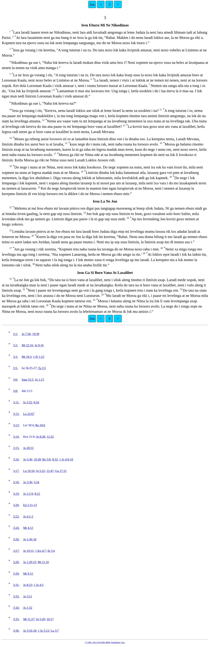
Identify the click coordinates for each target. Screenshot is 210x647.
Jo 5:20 (40, 619)
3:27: (16, 551)
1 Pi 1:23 (38, 357)
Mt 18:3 (27, 357)
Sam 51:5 (27, 379)
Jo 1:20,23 (29, 562)
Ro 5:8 (46, 459)
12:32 (50, 436)
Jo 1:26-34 (29, 539)
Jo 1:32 (27, 607)
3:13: (16, 425)
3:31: (16, 585)
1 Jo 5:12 (43, 630)
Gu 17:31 (61, 471)
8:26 (36, 402)
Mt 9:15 (28, 573)
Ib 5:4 (51, 551)
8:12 (37, 493)
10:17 (50, 619)
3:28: (16, 562)
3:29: (16, 573)
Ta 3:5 (42, 368)
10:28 (37, 459)
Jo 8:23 (27, 585)
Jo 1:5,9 (28, 493)
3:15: (16, 448)
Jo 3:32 (27, 402)
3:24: (16, 528)
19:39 (35, 334)
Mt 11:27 (28, 619)
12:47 (50, 471)
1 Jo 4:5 (38, 585)
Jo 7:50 (26, 334)
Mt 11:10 (43, 562)
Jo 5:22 (40, 471)
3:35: (16, 619)
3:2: (15, 345)
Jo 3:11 (27, 596)
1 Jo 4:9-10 (66, 459)
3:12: (16, 414)
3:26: (16, 539)
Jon (92, 4)
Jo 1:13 (39, 379)
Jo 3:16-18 (29, 630)
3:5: (15, 368)
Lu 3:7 (55, 630)
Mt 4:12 (28, 528)
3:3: (15, 357)
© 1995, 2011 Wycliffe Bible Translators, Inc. (105, 642)
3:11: (16, 402)
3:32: (16, 596)
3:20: (16, 505)
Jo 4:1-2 (28, 516)
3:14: (16, 436)
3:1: (15, 334)
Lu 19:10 (28, 471)
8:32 (55, 459)
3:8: (15, 391)
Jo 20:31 (28, 448)
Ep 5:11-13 (30, 505)
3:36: (16, 630)
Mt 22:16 (27, 345)
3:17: (16, 471)
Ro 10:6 (40, 425)
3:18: (16, 482)
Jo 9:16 (39, 345)
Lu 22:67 (28, 414)
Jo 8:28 (40, 436)
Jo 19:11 (28, 551)
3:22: (16, 516)
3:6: (15, 379)
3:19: (16, 493)
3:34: (16, 607)
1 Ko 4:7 (40, 551)
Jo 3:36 (27, 459)
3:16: (16, 459)
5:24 (36, 482)
